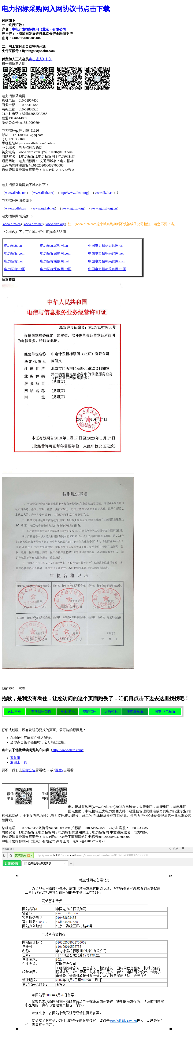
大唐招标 (111, 711)
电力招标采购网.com (55, 253)
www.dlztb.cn (103, 192)
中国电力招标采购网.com (106, 261)
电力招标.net (13, 261)
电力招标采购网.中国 (55, 269)
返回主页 (14, 711)
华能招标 (89, 711)
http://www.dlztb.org (74, 192)
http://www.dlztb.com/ (67, 750)
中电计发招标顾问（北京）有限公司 (39, 29)
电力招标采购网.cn (54, 245)
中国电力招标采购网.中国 (107, 269)
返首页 (15, 758)
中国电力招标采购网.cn (105, 245)
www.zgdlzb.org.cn (104, 208)
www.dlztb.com (15, 192)
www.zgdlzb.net (44, 208)
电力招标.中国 (14, 269)
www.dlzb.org (55, 224)
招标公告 (29, 770)
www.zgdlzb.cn (15, 208)
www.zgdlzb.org (73, 208)
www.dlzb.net (33, 224)
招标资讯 (68, 711)
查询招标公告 (41, 711)
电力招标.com (14, 253)
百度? (59, 770)
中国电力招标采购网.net (106, 253)
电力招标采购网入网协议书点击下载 (56, 9)
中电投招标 (135, 711)
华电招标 (169, 711)
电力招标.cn (13, 245)
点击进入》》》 (40, 59)
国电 (158, 711)
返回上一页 (18, 762)
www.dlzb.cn (12, 224)
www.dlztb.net (43, 192)
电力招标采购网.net (54, 261)
